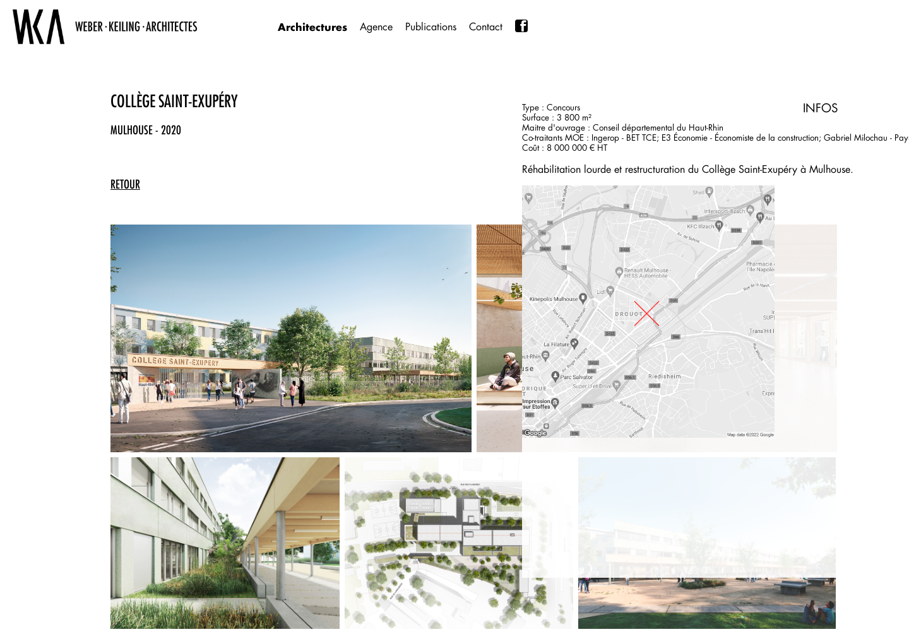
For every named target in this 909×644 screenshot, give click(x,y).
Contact (485, 26)
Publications (430, 26)
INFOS (820, 107)
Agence (376, 26)
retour (125, 184)
